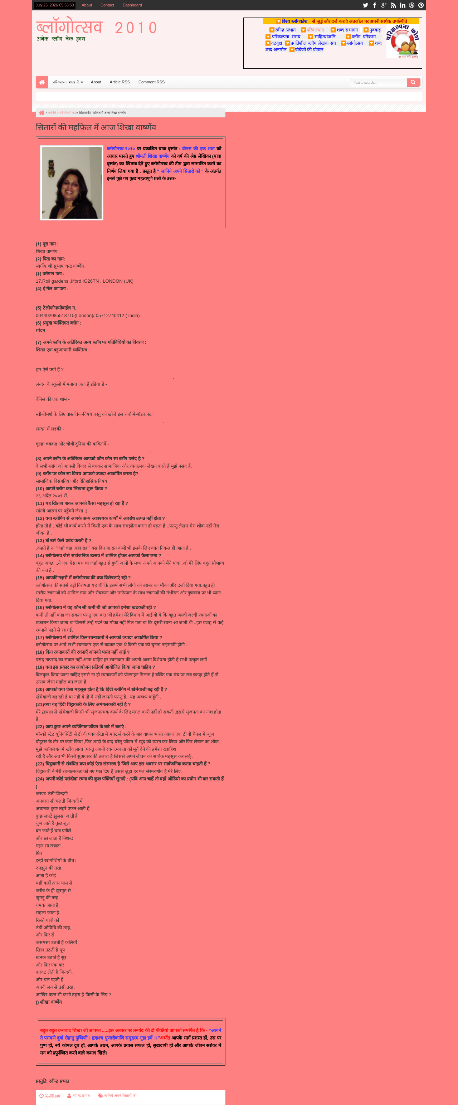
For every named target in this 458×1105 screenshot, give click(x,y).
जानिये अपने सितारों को (120, 1095)
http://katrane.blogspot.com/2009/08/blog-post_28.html (92, 451)
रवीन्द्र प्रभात (81, 1095)
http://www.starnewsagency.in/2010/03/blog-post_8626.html (97, 391)
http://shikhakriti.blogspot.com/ (80, 330)
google (384, 5)
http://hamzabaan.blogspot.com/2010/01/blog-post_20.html (96, 436)
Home (42, 82)
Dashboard (132, 5)
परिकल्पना (312, 29)
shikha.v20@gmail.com (60, 296)
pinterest (421, 5)
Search (413, 82)
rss (393, 5)
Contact (107, 5)
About (87, 5)
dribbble (411, 5)
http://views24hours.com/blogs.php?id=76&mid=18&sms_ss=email (104, 377)
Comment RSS (151, 82)
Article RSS (120, 82)
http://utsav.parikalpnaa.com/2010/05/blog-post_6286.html (95, 406)
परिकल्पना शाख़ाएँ (66, 82)
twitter (365, 5)
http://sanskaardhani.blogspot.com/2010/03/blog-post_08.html (99, 421)
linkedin (402, 5)
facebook (374, 5)
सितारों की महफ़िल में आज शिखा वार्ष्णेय (96, 126)
